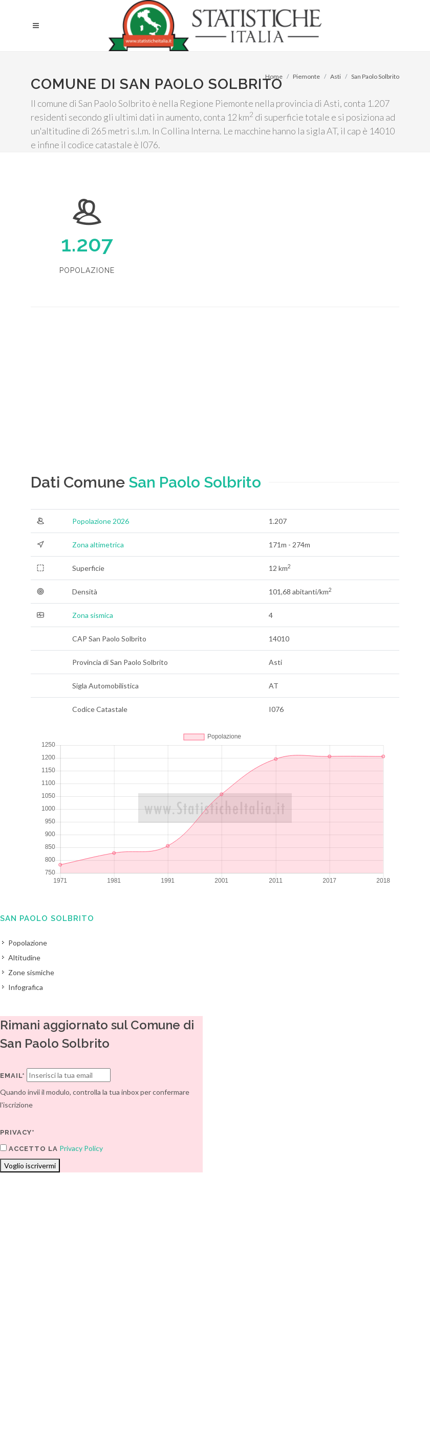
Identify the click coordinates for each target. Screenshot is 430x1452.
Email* (12, 1075)
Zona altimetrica (98, 544)
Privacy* (17, 1132)
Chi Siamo (141, 1424)
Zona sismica (92, 615)
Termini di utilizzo (58, 1424)
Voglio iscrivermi (30, 1165)
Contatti (366, 1411)
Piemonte (306, 76)
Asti (335, 76)
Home (274, 76)
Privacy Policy (81, 1148)
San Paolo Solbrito (375, 76)
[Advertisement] (215, 399)
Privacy (105, 1424)
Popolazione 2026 (100, 521)
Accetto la (29, 1148)
